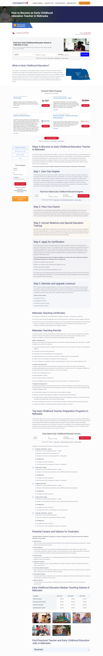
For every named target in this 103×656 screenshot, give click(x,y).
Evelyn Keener (87, 33)
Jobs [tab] (20, 158)
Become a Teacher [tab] (20, 147)
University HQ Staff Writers (23, 33)
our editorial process (87, 34)
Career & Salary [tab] (20, 155)
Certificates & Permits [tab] (20, 151)
